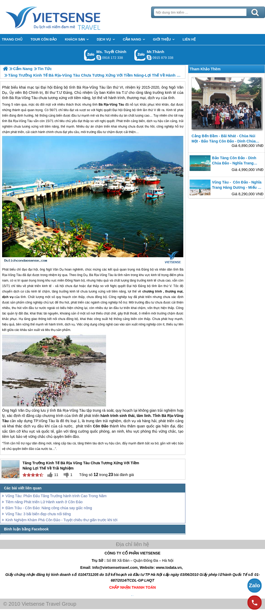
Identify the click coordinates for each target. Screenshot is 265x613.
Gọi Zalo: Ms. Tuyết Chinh (90, 55)
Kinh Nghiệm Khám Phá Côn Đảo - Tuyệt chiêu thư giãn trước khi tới (61, 520)
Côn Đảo (100, 426)
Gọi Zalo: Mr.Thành (140, 55)
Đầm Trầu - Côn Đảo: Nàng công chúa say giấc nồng (48, 508)
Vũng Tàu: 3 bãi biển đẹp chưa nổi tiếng (38, 514)
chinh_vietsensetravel (98, 57)
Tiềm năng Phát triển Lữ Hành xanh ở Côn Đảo (43, 502)
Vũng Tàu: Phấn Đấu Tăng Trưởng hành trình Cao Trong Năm (56, 496)
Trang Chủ (66, 17)
